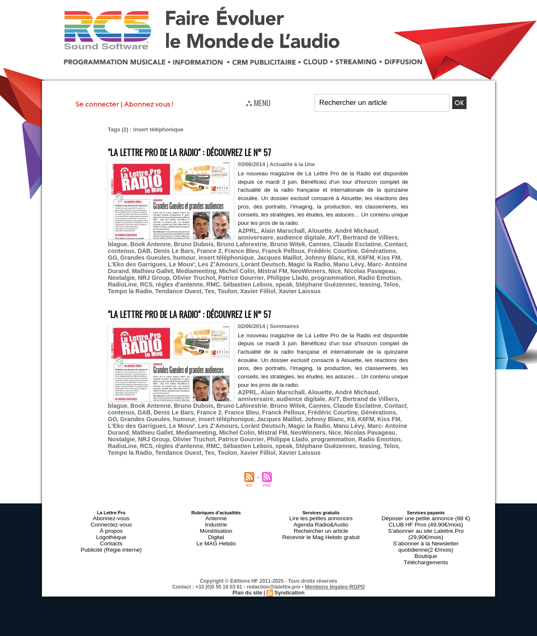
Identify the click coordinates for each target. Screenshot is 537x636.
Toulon (314, 280)
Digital (216, 511)
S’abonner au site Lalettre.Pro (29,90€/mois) (426, 506)
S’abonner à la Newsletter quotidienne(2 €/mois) (426, 514)
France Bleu (172, 249)
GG (320, 249)
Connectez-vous (111, 501)
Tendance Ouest (269, 280)
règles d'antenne (298, 274)
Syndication (288, 556)
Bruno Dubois (151, 243)
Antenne (216, 496)
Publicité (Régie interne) (111, 521)
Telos (195, 280)
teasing (175, 280)
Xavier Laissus (380, 280)
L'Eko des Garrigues (321, 255)
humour (385, 249)
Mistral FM (138, 268)
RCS (268, 274)
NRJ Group (295, 268)
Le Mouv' (363, 255)
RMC (329, 274)
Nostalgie (265, 268)
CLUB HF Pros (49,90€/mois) (426, 501)
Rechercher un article (321, 506)
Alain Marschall (278, 230)
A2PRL (247, 230)
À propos (111, 506)
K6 (247, 255)
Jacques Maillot (181, 255)
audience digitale (260, 236)
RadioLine (246, 274)
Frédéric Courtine (255, 249)
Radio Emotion (210, 274)
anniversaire (384, 230)
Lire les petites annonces (321, 496)
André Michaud (345, 230)
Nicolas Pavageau (227, 268)
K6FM (261, 255)
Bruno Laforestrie (194, 243)
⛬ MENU (258, 102)
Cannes (265, 243)
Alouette (312, 230)
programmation (168, 274)
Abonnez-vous (111, 496)
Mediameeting (370, 261)
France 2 (142, 249)
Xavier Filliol (342, 280)
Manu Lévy (234, 261)
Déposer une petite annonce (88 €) (425, 496)
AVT (290, 236)
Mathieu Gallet (330, 261)
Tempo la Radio (225, 280)
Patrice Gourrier (374, 268)
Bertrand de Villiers (323, 236)
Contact (335, 243)
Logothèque (111, 511)
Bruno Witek (237, 243)
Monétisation (216, 506)
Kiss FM (281, 255)
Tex (297, 280)
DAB (382, 243)
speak (393, 274)
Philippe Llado (126, 274)
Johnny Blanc (222, 255)
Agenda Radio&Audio (321, 501)
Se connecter (97, 104)
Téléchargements (426, 526)
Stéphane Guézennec (135, 280)
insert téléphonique (133, 255)
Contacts (111, 516)
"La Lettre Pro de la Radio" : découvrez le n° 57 (211, 151)
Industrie (216, 501)
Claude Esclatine (300, 243)
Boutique (426, 521)
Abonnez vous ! (148, 104)
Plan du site (248, 556)
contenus (361, 243)
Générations (297, 249)
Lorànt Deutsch (156, 261)
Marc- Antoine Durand (279, 261)
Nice (195, 268)
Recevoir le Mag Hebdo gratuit (321, 511)
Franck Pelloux (209, 249)
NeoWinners (170, 268)
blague (359, 236)
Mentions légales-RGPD (335, 550)
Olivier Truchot (332, 268)
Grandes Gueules (350, 249)
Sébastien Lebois (360, 274)
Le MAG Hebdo (216, 516)
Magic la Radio (198, 261)
